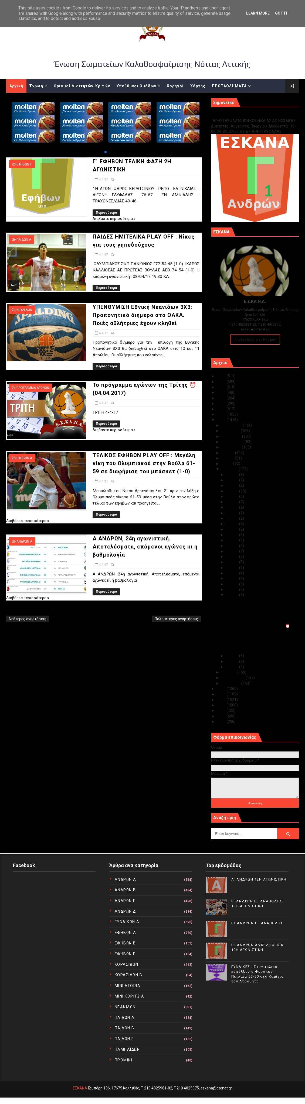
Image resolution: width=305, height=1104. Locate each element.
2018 (221, 414)
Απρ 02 (232, 661)
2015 (221, 694)
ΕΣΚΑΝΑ (80, 1088)
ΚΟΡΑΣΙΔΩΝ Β (129, 975)
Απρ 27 (232, 491)
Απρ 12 (232, 551)
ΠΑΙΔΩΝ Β (124, 1028)
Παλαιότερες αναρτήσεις (176, 619)
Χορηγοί (175, 86)
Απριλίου (230, 469)
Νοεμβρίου (231, 431)
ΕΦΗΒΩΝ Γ (24, 164)
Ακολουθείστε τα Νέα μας (255, 339)
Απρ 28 (232, 485)
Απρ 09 (232, 567)
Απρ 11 (232, 556)
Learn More (258, 13)
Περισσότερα (106, 213)
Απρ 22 (232, 518)
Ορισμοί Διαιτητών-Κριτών (82, 86)
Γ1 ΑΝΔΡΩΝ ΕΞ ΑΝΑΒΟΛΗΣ (238, 115)
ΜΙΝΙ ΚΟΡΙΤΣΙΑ (129, 996)
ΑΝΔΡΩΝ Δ (125, 911)
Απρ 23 (232, 513)
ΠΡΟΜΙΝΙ (124, 1060)
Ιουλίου (228, 453)
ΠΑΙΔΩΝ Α (23, 240)
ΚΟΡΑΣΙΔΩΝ (126, 964)
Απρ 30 (232, 474)
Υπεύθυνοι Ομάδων (136, 86)
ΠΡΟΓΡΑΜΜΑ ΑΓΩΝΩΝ (32, 388)
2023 (221, 387)
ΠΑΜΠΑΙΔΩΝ (127, 1049)
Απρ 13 (232, 546)
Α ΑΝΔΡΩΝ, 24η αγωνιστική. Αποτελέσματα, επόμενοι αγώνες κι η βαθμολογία (145, 546)
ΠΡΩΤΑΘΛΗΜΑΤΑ (229, 86)
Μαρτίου (229, 672)
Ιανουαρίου (231, 683)
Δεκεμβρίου (232, 425)
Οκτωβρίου (231, 436)
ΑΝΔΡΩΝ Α (24, 541)
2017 (221, 420)
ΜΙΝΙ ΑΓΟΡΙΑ (128, 986)
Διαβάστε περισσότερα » (114, 218)
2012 (221, 710)
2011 (221, 716)
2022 (221, 392)
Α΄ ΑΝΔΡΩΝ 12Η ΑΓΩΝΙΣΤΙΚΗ (259, 879)
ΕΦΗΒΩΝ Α (24, 458)
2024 (221, 382)
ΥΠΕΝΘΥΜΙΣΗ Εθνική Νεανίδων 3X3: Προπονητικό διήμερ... (256, 618)
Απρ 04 (232, 595)
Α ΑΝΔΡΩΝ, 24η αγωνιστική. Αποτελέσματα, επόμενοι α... (251, 648)
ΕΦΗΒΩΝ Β (125, 943)
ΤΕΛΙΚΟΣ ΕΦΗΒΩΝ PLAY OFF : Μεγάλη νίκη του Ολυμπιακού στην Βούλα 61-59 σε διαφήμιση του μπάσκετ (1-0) (144, 463)
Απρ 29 (232, 480)
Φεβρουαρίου (233, 677)
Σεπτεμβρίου (233, 442)
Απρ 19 (232, 535)
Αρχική (16, 86)
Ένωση (36, 86)
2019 (221, 409)
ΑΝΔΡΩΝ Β (125, 890)
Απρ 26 (232, 496)
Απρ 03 (232, 656)
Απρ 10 (232, 562)
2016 (221, 688)
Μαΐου (227, 463)
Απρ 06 (232, 584)
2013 (221, 705)
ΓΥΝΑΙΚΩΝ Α (127, 922)
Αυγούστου (231, 447)
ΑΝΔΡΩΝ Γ (125, 901)
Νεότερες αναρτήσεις (27, 619)
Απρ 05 (232, 589)
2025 (221, 376)
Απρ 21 (232, 524)
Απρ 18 (232, 540)
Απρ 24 (232, 507)
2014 (221, 700)
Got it (281, 13)
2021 (221, 398)
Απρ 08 (232, 573)
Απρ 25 (232, 502)
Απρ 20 (232, 529)
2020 (221, 403)
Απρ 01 (232, 667)
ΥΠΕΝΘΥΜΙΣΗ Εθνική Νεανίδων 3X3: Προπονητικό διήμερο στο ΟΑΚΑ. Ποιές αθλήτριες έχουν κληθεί (142, 315)
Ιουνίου (228, 458)
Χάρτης (197, 86)
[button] (105, 152)
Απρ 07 (232, 578)
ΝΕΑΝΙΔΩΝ (24, 310)
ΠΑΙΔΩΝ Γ (124, 1039)
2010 (221, 721)
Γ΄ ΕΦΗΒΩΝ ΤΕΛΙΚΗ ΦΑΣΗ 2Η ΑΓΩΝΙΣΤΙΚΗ (259, 600)
